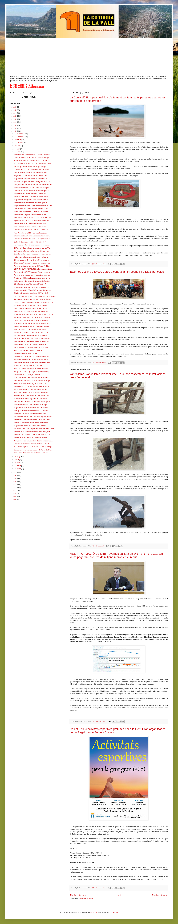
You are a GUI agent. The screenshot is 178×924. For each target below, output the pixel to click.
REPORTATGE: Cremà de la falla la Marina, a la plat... (32, 435)
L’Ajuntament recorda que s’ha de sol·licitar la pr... (31, 179)
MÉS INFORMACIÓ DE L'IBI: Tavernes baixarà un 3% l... (33, 164)
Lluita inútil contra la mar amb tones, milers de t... (31, 438)
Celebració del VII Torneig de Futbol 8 (27, 374)
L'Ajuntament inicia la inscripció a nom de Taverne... (32, 408)
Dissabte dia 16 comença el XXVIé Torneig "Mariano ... (33, 338)
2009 (15, 497)
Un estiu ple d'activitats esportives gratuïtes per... (31, 167)
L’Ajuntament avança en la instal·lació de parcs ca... (32, 200)
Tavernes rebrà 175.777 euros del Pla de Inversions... (32, 272)
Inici (119, 895)
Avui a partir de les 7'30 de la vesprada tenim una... (31, 393)
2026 (15, 107)
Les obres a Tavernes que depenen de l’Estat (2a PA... (33, 420)
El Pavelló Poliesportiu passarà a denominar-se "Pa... (32, 248)
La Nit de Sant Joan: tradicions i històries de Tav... (31, 242)
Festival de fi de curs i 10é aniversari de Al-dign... (31, 405)
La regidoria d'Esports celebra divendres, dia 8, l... (31, 414)
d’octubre (18, 140)
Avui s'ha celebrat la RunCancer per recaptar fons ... (32, 368)
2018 (15, 131)
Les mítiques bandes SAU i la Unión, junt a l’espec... (32, 188)
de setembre (19, 143)
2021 (15, 122)
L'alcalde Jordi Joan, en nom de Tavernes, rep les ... (32, 197)
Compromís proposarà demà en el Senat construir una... (33, 441)
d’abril (17, 460)
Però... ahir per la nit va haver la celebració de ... (30, 227)
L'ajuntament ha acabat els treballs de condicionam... (32, 254)
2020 (15, 125)
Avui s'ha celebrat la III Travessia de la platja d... (30, 233)
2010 (15, 494)
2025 (15, 110)
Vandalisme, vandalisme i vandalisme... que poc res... (32, 160)
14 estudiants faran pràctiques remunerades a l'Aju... (32, 169)
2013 (15, 485)
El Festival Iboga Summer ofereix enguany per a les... (32, 182)
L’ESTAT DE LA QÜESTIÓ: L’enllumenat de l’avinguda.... (33, 381)
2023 (15, 116)
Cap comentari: (101, 264)
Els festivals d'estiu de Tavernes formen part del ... (31, 390)
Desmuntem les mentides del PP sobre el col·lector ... (32, 326)
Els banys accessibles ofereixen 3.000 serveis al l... (31, 260)
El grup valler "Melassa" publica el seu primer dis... (31, 332)
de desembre (19, 134)
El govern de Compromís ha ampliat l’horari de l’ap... (32, 359)
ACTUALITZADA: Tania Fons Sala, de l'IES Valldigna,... (33, 317)
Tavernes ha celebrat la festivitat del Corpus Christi (31, 444)
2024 (15, 113)
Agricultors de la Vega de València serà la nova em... (32, 221)
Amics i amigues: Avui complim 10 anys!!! (28, 350)
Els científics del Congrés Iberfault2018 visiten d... (31, 335)
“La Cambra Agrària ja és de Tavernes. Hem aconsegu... (33, 447)
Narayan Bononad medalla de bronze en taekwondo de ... (34, 185)
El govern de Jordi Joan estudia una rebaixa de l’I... (31, 176)
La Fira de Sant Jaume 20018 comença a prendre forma (33, 314)
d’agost (17, 146)
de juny (17, 152)
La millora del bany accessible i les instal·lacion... (31, 224)
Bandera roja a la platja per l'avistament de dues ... (31, 215)
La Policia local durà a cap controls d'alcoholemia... (31, 399)
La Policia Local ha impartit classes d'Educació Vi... (31, 287)
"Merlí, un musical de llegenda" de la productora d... (32, 320)
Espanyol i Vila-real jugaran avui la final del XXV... (31, 305)
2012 (15, 487)
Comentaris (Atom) (86, 899)
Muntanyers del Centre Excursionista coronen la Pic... (32, 278)
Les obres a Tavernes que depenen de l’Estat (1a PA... (33, 450)
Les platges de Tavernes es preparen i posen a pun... (32, 323)
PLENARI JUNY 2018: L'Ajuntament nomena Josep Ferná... (34, 429)
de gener (18, 469)
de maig (18, 457)
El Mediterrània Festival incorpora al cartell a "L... (31, 194)
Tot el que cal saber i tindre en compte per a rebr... (31, 245)
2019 (15, 128)
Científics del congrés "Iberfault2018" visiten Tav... (31, 284)
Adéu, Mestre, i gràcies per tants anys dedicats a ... (31, 257)
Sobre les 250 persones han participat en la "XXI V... (32, 453)
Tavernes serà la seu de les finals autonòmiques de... (32, 191)
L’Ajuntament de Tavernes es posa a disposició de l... (32, 341)
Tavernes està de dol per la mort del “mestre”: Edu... (32, 266)
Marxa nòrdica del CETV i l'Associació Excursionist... (32, 377)
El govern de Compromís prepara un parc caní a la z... (32, 263)
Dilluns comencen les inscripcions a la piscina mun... (32, 311)
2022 (15, 119)
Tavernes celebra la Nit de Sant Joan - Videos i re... (31, 230)
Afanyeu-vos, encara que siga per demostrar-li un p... (32, 372)
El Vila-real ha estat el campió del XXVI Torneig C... (31, 293)
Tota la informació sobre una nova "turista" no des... (32, 209)
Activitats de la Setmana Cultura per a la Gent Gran (31, 396)
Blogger (115, 912)
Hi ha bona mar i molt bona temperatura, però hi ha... (32, 203)
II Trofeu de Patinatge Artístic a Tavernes (28, 365)
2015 (15, 478)
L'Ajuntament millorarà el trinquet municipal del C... (31, 344)
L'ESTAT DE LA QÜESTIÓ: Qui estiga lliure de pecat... (32, 402)
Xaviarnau (93, 912)
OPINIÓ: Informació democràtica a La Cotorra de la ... (32, 356)
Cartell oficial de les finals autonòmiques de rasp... (31, 173)
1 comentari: (100, 546)
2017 (15, 472)
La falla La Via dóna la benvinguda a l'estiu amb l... (31, 423)
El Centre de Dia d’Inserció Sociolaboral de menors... (32, 236)
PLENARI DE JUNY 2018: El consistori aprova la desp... (33, 417)
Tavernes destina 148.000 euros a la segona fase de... (32, 239)
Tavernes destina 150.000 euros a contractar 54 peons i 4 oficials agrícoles (117, 271)
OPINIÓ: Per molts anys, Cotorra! (25, 353)
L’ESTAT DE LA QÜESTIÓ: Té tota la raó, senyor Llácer (33, 269)
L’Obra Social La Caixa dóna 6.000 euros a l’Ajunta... (32, 387)
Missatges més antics (159, 895)
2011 (15, 491)
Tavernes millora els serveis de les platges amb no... (32, 275)
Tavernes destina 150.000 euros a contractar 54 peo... (32, 157)
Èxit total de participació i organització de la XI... (30, 383)
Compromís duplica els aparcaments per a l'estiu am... (32, 299)
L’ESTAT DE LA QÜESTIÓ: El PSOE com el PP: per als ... (34, 218)
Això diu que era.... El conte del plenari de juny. (30, 329)
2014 (15, 482)
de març (18, 463)
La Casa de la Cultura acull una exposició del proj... (32, 251)
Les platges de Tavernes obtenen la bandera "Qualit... (32, 432)
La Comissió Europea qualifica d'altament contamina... (32, 154)
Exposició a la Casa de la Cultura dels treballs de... (31, 212)
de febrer (18, 466)
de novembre (19, 137)
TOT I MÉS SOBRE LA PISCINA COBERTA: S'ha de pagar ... (35, 296)
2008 (15, 500)
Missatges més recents (78, 895)
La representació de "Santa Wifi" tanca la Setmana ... (32, 290)
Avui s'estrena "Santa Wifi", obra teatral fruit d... (30, 308)
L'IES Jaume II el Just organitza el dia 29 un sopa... (31, 347)
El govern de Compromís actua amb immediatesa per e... (33, 206)
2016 (15, 475)
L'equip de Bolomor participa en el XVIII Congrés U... (32, 411)
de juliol (17, 149)
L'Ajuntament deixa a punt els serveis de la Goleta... (32, 281)
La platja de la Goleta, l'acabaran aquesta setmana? (32, 362)
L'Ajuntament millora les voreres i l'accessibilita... (31, 426)
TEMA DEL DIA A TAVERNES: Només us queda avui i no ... (34, 302)
